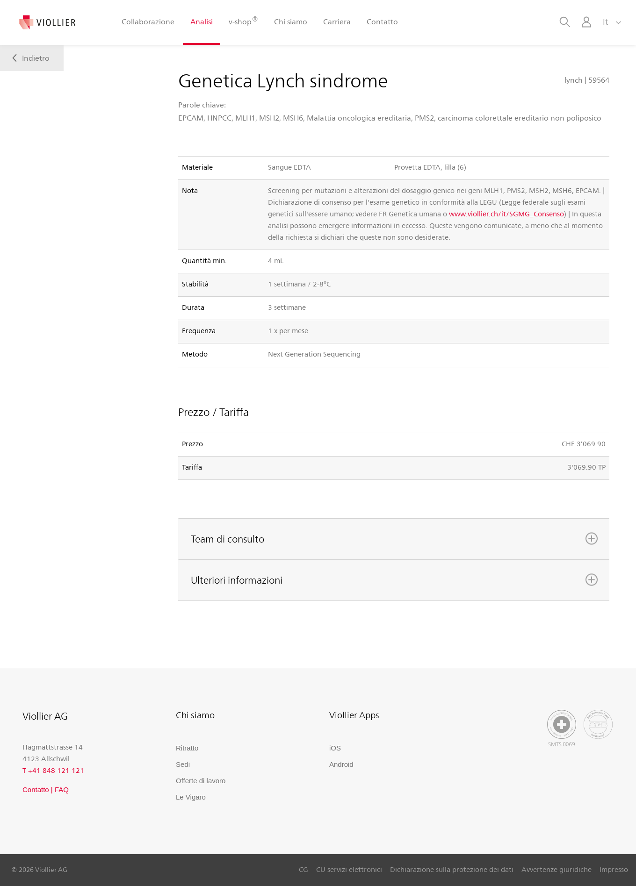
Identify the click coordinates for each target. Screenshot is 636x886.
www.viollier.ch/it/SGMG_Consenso (506, 213)
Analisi (201, 21)
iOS (335, 748)
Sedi (183, 764)
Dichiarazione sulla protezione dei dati (451, 869)
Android (341, 764)
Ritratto (187, 748)
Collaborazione (148, 21)
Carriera (337, 21)
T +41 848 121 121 (53, 770)
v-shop (243, 20)
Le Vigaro (191, 797)
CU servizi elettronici (349, 869)
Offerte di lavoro (200, 781)
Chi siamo (290, 21)
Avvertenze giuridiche (556, 869)
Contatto (382, 21)
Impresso (614, 869)
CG (303, 869)
